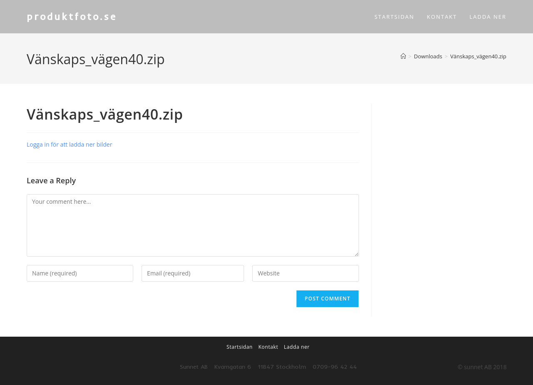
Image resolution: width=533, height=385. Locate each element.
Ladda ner (297, 346)
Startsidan (240, 346)
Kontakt (268, 346)
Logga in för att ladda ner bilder (69, 144)
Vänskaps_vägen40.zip (478, 56)
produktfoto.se (73, 16)
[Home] (403, 56)
